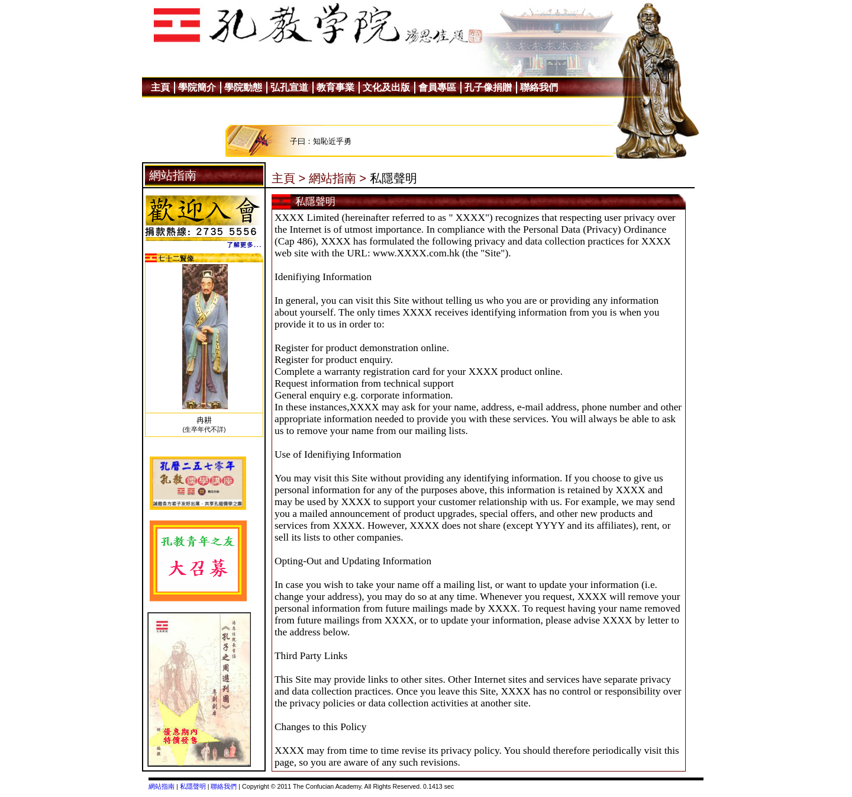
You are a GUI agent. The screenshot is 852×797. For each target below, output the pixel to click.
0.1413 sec (438, 786)
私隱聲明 (193, 786)
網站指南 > (337, 178)
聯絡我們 (224, 786)
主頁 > (288, 178)
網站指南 (162, 786)
